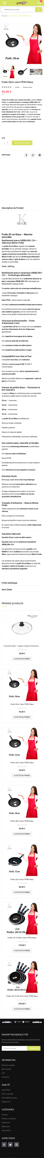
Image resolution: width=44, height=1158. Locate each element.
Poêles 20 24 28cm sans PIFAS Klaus (22, 933)
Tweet (33, 155)
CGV (3, 1068)
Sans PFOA (6, 1085)
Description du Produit (13, 208)
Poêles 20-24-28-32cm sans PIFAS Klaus (22, 991)
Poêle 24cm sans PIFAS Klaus (22, 760)
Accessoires (6, 1125)
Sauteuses (6, 1117)
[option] (8, 71)
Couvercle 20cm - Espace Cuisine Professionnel (22, 645)
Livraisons (5, 1072)
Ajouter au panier (22, 658)
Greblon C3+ (6, 1096)
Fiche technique (9, 583)
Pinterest (39, 155)
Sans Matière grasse (9, 1093)
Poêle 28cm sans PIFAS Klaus (22, 818)
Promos (5, 1109)
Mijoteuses (6, 1121)
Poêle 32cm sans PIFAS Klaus (22, 876)
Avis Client (7, 589)
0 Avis (17, 87)
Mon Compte (6, 1064)
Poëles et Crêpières (9, 1113)
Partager (26, 155)
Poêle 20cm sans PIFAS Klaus (22, 703)
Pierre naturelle (7, 1089)
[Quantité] (4, 143)
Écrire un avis (27, 87)
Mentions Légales (8, 1060)
